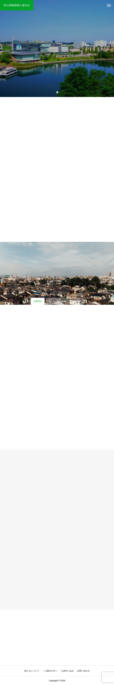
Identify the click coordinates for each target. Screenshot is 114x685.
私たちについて (31, 671)
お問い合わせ (83, 671)
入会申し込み (67, 671)
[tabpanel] (57, 48)
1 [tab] (57, 92)
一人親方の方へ (50, 671)
